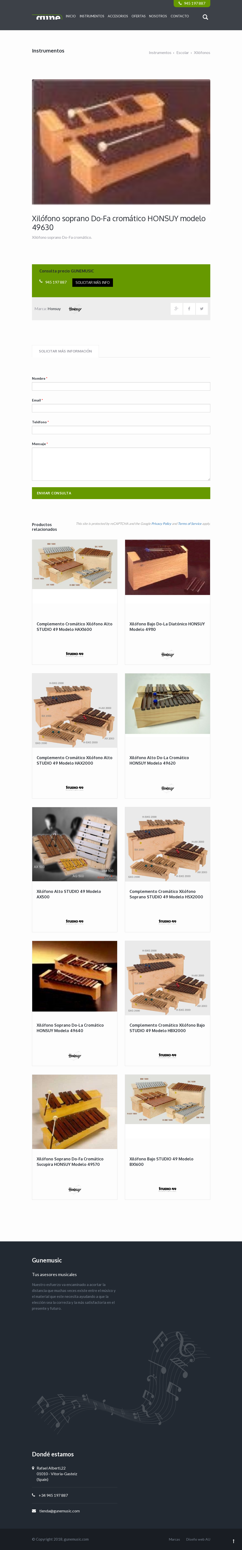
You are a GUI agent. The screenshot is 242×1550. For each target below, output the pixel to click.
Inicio (71, 16)
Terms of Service (189, 524)
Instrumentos (92, 16)
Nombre (39, 378)
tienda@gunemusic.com (59, 1510)
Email (37, 400)
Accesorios (118, 16)
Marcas (174, 1539)
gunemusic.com (76, 1539)
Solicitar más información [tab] (65, 351)
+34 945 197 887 (53, 1495)
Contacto (180, 16)
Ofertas (139, 16)
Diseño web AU (198, 1539)
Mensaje (40, 444)
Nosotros (158, 16)
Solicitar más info (93, 282)
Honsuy (67, 308)
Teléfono (40, 422)
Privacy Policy (161, 524)
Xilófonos (202, 52)
